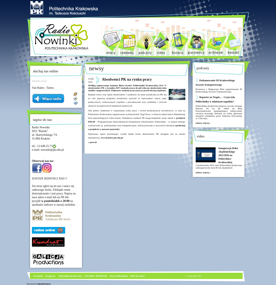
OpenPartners (44, 284)
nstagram (50, 276)
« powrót (92, 142)
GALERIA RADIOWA (95, 276)
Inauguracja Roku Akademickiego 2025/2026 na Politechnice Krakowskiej (228, 155)
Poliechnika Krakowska (71, 276)
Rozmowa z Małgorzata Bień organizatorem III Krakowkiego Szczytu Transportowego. (219, 90)
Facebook (38, 276)
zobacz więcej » (203, 123)
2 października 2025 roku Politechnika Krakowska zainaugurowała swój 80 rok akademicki (219, 166)
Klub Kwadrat (137, 276)
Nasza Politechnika (119, 276)
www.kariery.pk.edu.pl (112, 137)
